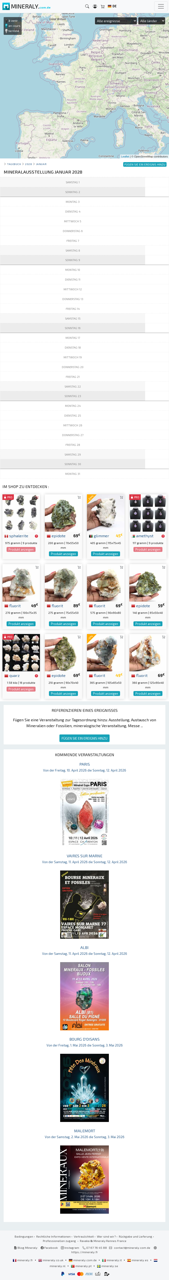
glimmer (99, 535)
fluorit (12, 605)
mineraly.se (107, 1266)
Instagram (70, 1247)
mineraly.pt (81, 1266)
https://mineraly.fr (84, 1252)
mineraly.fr (23, 1260)
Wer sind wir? (106, 1236)
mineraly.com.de (83, 1260)
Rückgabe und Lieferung (135, 1236)
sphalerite (16, 535)
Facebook (49, 1247)
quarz (12, 675)
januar (41, 164)
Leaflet (125, 156)
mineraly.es (138, 1260)
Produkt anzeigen (21, 549)
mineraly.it (112, 1260)
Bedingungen (24, 1236)
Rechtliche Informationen (53, 1236)
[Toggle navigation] (161, 6)
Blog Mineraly (26, 1247)
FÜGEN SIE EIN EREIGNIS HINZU (84, 738)
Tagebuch (14, 164)
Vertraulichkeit (84, 1236)
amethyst (142, 535)
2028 (28, 164)
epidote (56, 535)
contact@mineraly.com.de (132, 1247)
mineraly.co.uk (51, 1260)
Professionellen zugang (60, 1240)
